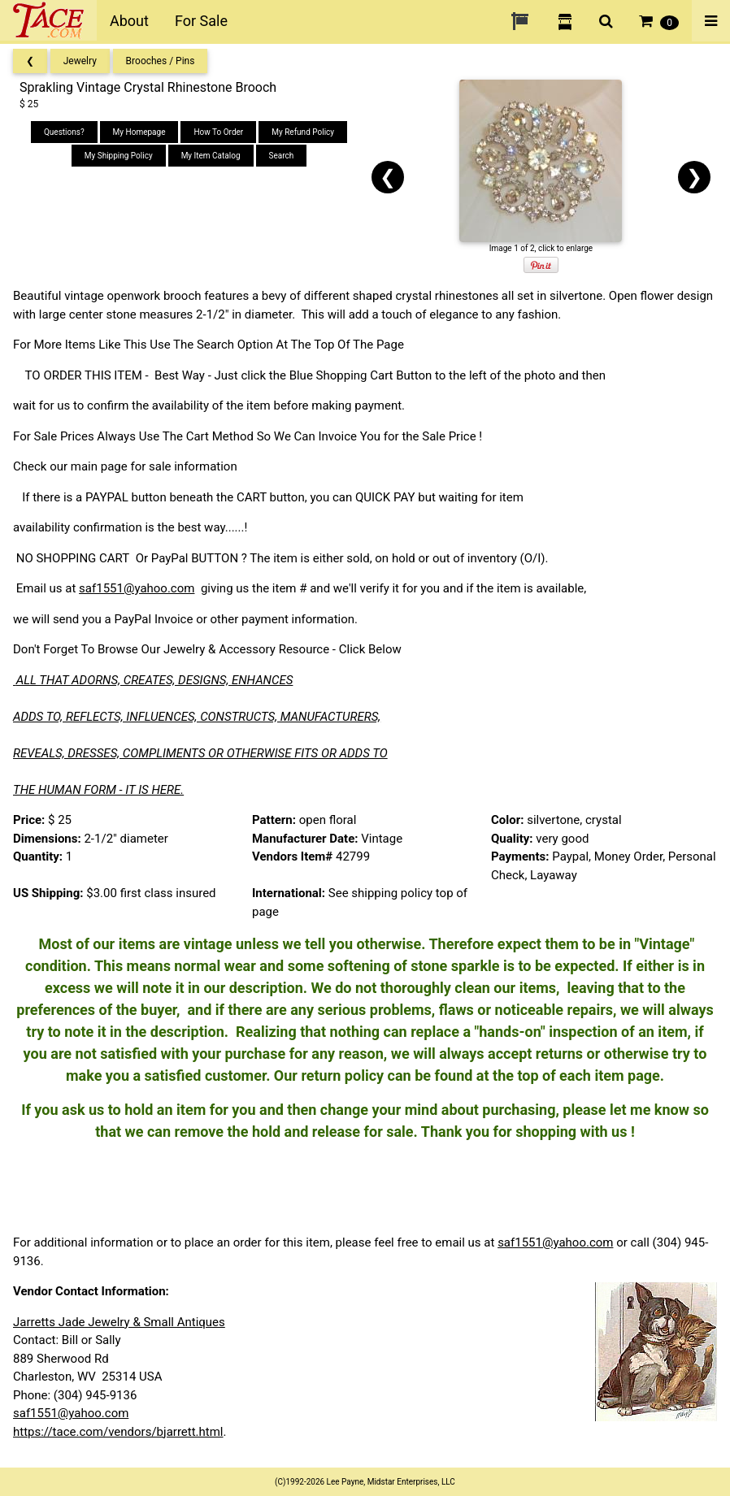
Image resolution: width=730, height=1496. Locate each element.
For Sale (201, 20)
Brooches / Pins (160, 61)
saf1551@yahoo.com (136, 588)
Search (281, 155)
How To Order (218, 132)
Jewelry (80, 61)
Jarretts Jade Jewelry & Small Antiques (119, 1322)
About (129, 20)
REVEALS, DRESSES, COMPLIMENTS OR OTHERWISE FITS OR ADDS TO (200, 753)
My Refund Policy (303, 132)
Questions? (64, 132)
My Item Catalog (211, 155)
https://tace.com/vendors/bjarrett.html (118, 1431)
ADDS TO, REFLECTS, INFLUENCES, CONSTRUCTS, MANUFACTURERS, (196, 716)
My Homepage (139, 132)
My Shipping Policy (119, 155)
